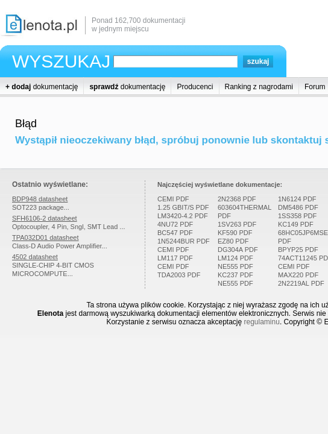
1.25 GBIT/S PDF (183, 207)
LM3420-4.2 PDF (182, 215)
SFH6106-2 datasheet (44, 218)
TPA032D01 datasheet (45, 237)
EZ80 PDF (233, 241)
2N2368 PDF (237, 199)
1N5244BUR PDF (183, 241)
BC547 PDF (175, 232)
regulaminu (262, 322)
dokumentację (41, 87)
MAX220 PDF (298, 274)
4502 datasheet (35, 256)
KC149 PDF (296, 224)
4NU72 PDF (175, 224)
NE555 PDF (235, 266)
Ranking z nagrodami (259, 87)
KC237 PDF (235, 274)
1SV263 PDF (237, 224)
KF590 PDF (235, 232)
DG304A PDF (238, 249)
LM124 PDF (235, 258)
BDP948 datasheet (40, 199)
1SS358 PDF (297, 215)
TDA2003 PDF (179, 274)
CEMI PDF (173, 199)
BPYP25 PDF (298, 249)
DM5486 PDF (298, 207)
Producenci (195, 87)
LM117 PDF (175, 258)
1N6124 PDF (297, 199)
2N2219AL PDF (301, 283)
